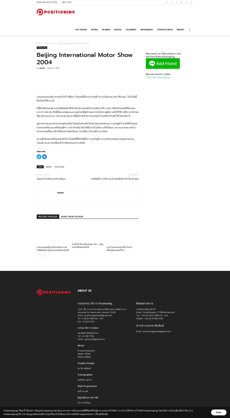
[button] (189, 30)
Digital (117, 29)
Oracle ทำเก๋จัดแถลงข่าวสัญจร (51, 179)
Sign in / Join (67, 2)
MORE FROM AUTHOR (72, 216)
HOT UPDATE (81, 29)
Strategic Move (165, 29)
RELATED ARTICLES (48, 216)
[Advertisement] (87, 87)
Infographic (147, 29)
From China (59, 167)
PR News (106, 29)
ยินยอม (218, 412)
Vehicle (48, 167)
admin (42, 68)
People (94, 29)
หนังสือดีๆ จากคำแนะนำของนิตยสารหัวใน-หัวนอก (115, 179)
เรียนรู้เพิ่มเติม (101, 414)
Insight (180, 29)
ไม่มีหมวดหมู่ (50, 43)
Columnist (131, 29)
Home (39, 43)
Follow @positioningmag (157, 77)
